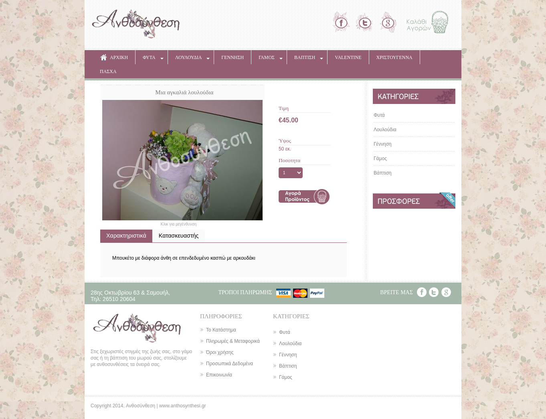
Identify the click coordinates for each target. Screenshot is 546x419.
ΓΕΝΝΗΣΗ (232, 57)
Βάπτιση (383, 173)
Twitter (434, 292)
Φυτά (379, 115)
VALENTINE (348, 57)
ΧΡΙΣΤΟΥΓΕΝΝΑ (394, 57)
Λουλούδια (385, 129)
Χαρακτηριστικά (126, 235)
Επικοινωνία (219, 375)
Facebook (422, 292)
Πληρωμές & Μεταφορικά (233, 341)
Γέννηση (383, 144)
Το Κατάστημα (221, 330)
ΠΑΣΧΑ (108, 71)
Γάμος (380, 158)
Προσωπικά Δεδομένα (229, 363)
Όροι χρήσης (219, 352)
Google (446, 292)
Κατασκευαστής (179, 235)
